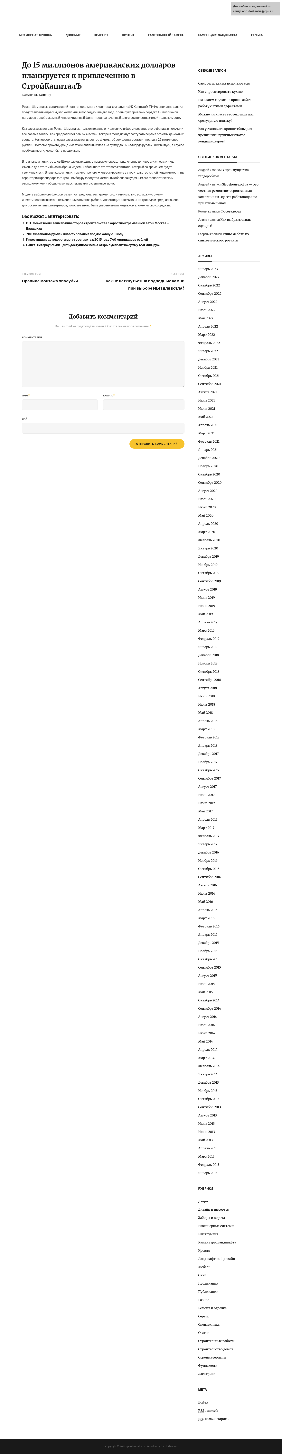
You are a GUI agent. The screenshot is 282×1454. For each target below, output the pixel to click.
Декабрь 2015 (208, 943)
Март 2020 (206, 532)
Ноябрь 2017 (207, 762)
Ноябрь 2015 (208, 951)
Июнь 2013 (206, 1132)
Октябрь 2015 (208, 959)
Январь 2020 (208, 548)
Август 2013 (207, 1115)
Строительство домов (215, 1349)
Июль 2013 (206, 1123)
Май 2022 (205, 318)
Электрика (206, 1374)
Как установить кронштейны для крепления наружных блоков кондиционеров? (225, 135)
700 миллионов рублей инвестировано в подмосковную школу (74, 234)
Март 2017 (206, 828)
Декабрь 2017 (208, 754)
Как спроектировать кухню (220, 92)
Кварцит (101, 35)
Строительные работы (216, 1341)
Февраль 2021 (209, 441)
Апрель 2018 (208, 721)
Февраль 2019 (209, 639)
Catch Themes (169, 1446)
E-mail (109, 395)
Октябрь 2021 (208, 376)
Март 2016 (206, 918)
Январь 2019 (207, 647)
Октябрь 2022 (209, 285)
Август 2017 (207, 787)
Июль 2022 (206, 310)
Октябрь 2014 (208, 1000)
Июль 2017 (206, 795)
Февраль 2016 (209, 926)
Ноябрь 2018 (208, 663)
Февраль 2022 (209, 343)
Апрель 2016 (207, 910)
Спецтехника (209, 1324)
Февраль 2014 (209, 1066)
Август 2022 (207, 302)
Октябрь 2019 (208, 573)
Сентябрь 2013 (209, 1107)
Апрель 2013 (207, 1148)
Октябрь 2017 (208, 770)
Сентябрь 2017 (209, 778)
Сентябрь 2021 (209, 384)
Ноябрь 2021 (208, 367)
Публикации (208, 1283)
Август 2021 (207, 392)
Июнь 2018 (206, 704)
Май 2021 (205, 417)
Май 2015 (205, 992)
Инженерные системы (216, 1226)
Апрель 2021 (208, 425)
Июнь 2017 (206, 803)
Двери (203, 1201)
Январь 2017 (207, 844)
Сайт (25, 418)
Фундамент (207, 1366)
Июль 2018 (206, 696)
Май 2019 (205, 614)
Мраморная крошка (35, 35)
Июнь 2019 (206, 606)
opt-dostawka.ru (135, 1446)
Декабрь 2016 (208, 852)
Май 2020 (205, 515)
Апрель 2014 (207, 1050)
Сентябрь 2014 (209, 1008)
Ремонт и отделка (212, 1308)
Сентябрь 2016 (209, 877)
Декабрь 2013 (208, 1082)
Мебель (204, 1267)
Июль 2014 (206, 1025)
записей (208, 1411)
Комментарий (32, 337)
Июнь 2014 (206, 1033)
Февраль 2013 (208, 1165)
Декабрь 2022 (208, 277)
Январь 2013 (207, 1173)
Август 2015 (207, 976)
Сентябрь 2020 (210, 482)
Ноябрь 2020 (208, 466)
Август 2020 (208, 491)
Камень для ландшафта (217, 35)
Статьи (203, 1333)
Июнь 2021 (206, 409)
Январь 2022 (208, 351)
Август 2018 (207, 688)
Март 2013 (206, 1156)
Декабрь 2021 (208, 359)
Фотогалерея (231, 211)
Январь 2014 (207, 1074)
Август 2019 (207, 589)
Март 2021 (206, 433)
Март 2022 (206, 335)
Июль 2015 (206, 984)
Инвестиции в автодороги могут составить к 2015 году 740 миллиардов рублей (87, 239)
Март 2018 (206, 729)
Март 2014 (206, 1058)
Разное (203, 1300)
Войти (203, 1402)
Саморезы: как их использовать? (224, 83)
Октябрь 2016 (208, 869)
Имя (26, 395)
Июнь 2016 (206, 893)
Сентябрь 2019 (209, 581)
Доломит (73, 35)
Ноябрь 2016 (208, 860)
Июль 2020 (206, 499)
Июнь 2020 (207, 507)
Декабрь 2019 (208, 556)
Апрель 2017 (207, 819)
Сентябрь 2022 (209, 293)
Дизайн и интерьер (213, 1209)
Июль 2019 (206, 598)
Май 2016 (205, 902)
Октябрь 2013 (208, 1099)
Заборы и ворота (211, 1218)
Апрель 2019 (207, 622)
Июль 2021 (206, 400)
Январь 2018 (207, 745)
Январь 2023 (208, 269)
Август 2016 (207, 885)
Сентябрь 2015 (209, 967)
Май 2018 (205, 713)
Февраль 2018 (209, 737)
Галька (257, 35)
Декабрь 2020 (209, 458)
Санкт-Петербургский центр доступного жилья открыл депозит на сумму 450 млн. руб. (93, 245)
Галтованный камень (166, 35)
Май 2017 (205, 811)
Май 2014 (205, 1041)
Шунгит (128, 35)
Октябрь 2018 (208, 671)
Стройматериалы (212, 1357)
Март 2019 (206, 630)
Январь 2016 (207, 934)
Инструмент (208, 1234)
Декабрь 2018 (208, 655)
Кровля (204, 1250)
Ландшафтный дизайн (216, 1259)
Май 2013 (205, 1140)
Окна (202, 1275)
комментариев (213, 1419)
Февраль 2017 (208, 836)
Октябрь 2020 (209, 474)
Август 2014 (207, 1017)
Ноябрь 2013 (207, 1091)
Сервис (203, 1316)
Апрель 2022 (208, 326)
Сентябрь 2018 (209, 680)
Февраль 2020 (209, 540)
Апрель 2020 (208, 524)
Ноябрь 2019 (208, 565)
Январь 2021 (207, 450)
